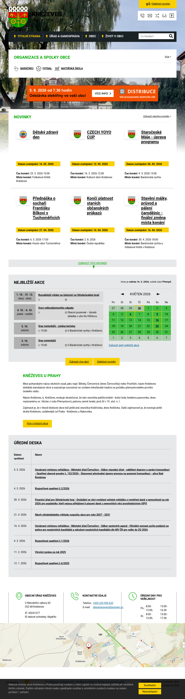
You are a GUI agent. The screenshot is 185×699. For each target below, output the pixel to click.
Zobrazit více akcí (79, 361)
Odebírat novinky (106, 361)
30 (139, 308)
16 (157, 320)
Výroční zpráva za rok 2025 (50, 552)
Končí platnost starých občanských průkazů (100, 205)
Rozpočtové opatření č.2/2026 (52, 488)
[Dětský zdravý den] (23, 145)
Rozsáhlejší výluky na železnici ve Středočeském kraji (68, 295)
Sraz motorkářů (47, 340)
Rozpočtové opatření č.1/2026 (52, 540)
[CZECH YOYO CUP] (77, 145)
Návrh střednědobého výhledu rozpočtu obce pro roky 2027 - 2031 (72, 514)
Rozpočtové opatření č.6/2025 (52, 563)
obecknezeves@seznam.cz (108, 607)
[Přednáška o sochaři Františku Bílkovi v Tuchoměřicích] (23, 211)
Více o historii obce (37, 423)
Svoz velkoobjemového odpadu (56, 307)
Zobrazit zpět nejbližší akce (124, 345)
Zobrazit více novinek (92, 263)
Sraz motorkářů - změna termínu (56, 326)
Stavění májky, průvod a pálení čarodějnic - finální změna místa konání (154, 210)
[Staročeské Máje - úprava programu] (131, 145)
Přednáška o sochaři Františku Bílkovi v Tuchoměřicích (46, 208)
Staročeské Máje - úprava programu (153, 137)
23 (157, 326)
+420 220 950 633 (103, 603)
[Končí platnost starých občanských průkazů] (77, 211)
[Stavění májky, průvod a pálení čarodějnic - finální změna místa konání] (131, 211)
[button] (171, 36)
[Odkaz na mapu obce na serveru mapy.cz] (92, 645)
